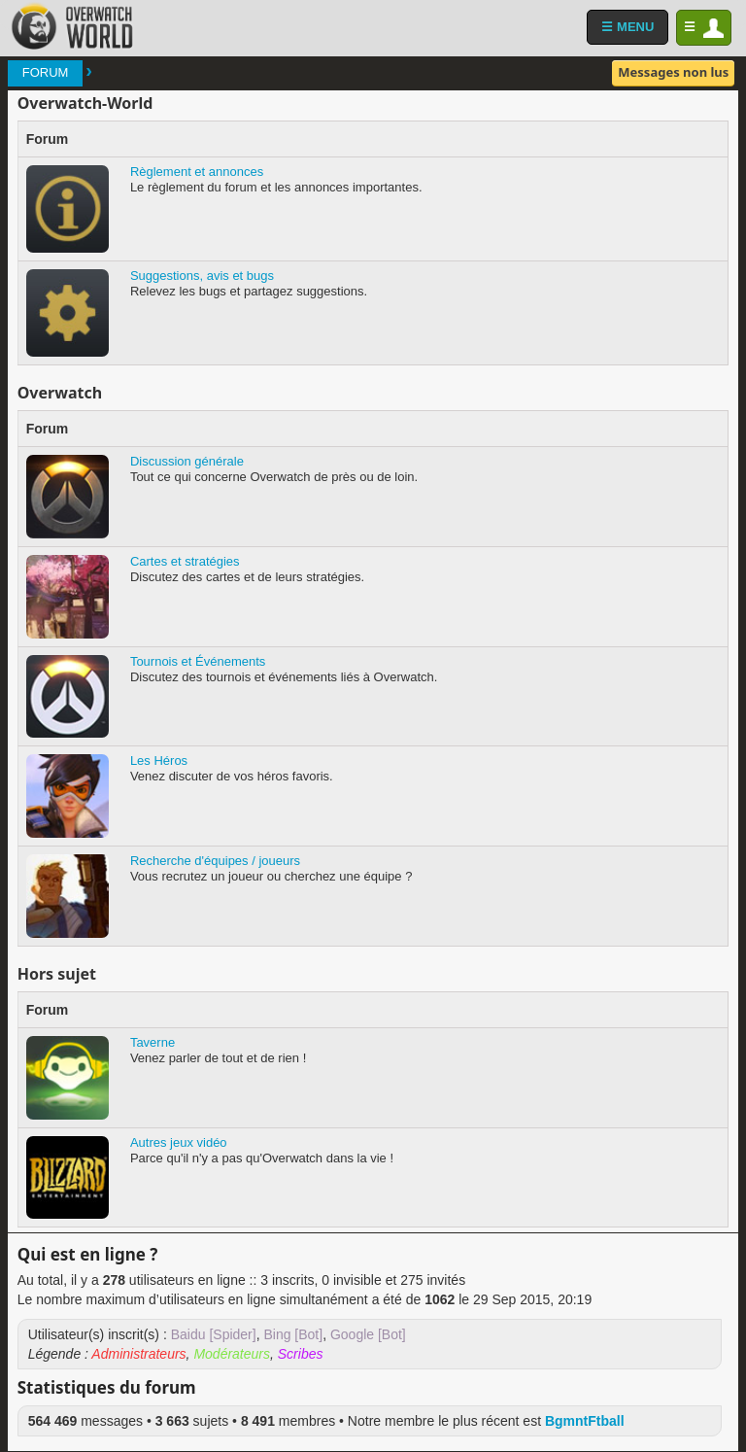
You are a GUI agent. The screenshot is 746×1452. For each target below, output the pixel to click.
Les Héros (158, 760)
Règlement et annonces (196, 171)
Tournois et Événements (197, 661)
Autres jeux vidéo (178, 1142)
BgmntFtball (585, 1421)
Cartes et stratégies (185, 561)
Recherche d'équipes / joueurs (215, 860)
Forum (45, 72)
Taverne (152, 1042)
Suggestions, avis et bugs (202, 275)
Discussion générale (187, 461)
